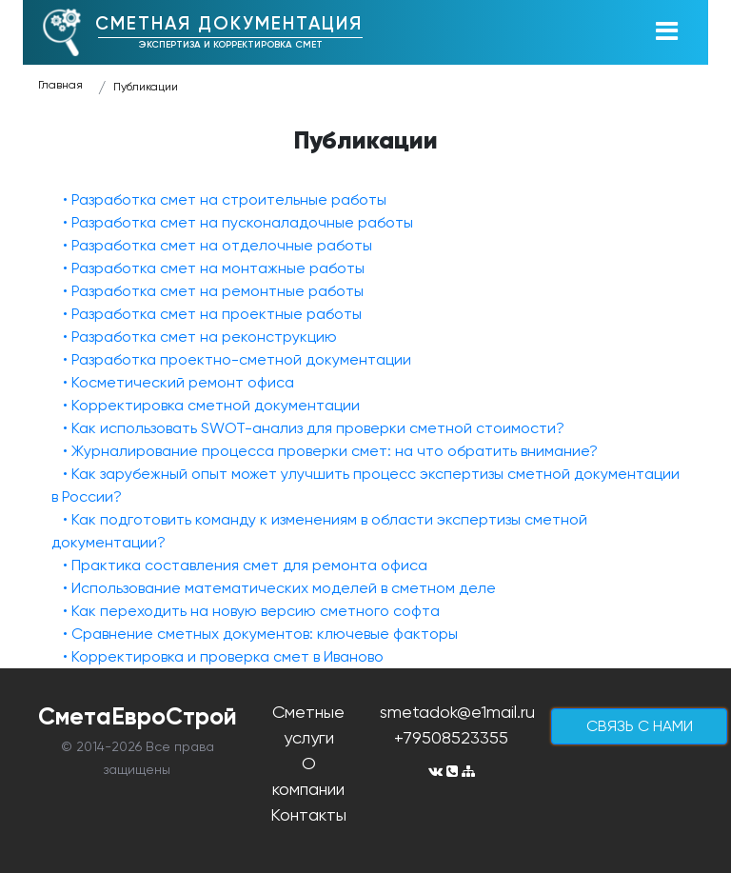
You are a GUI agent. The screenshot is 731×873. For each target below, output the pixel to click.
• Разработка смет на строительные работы (224, 199)
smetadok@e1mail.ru (457, 712)
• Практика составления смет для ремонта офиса (245, 565)
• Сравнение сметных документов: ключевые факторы (260, 634)
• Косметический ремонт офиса (178, 382)
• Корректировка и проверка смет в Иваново (223, 656)
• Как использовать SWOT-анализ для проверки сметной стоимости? (313, 428)
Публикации (145, 86)
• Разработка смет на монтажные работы (214, 268)
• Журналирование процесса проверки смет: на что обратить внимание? (330, 451)
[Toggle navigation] (666, 32)
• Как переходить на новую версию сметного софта (251, 611)
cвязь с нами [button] (639, 726)
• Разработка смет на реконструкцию (200, 336)
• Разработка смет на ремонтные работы (213, 291)
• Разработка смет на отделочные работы (217, 245)
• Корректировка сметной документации (211, 405)
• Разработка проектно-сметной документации (237, 359)
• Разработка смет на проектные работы (212, 314)
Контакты (308, 814)
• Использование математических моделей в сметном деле (279, 588)
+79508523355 (451, 737)
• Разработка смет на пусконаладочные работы (238, 222)
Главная (60, 84)
